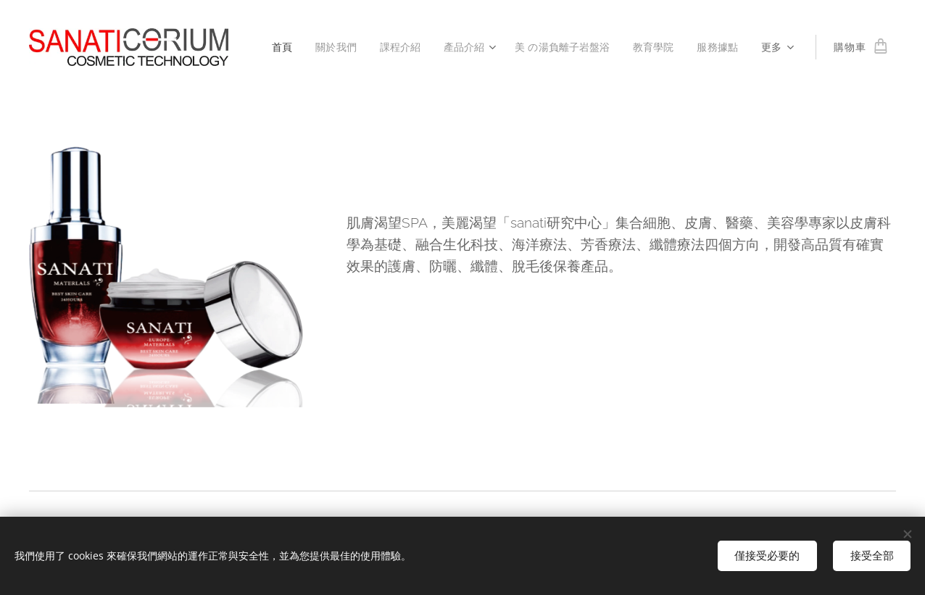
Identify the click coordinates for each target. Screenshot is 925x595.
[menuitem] (273, 47)
